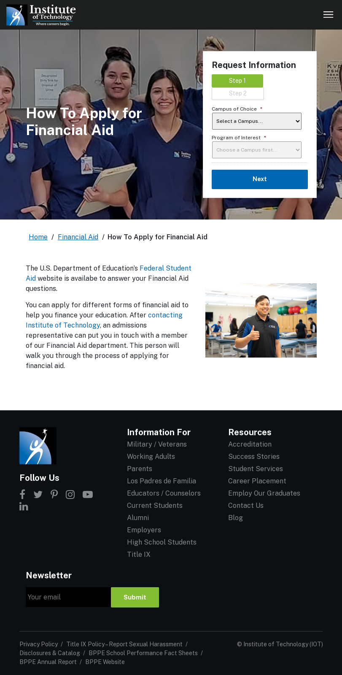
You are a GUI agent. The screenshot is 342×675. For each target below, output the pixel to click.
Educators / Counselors (164, 493)
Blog (235, 518)
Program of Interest (239, 138)
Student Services (255, 469)
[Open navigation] (328, 15)
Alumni (138, 518)
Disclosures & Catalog (49, 653)
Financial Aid (78, 237)
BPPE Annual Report (48, 662)
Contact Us (246, 506)
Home (38, 237)
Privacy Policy (38, 644)
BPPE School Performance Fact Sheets (143, 653)
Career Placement (257, 481)
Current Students (155, 506)
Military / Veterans (157, 444)
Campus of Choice (237, 109)
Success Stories (254, 457)
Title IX (139, 554)
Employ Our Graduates (264, 493)
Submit (135, 597)
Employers (144, 530)
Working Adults (151, 457)
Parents (139, 469)
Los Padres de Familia (161, 481)
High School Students (162, 542)
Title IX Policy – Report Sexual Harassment (124, 644)
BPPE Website (105, 662)
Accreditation (250, 444)
